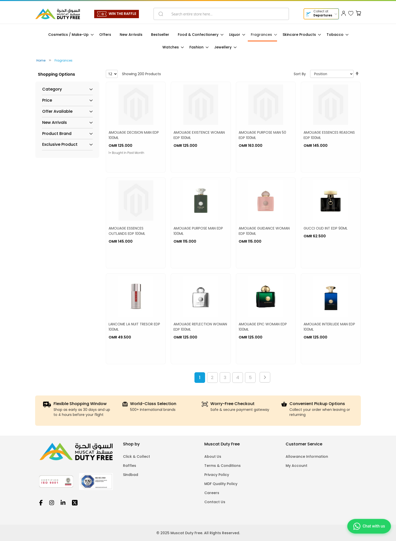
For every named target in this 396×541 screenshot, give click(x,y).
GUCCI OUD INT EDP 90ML (326, 228)
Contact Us (214, 501)
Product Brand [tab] (56, 133)
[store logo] (57, 14)
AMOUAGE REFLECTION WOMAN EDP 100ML (200, 327)
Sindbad (130, 474)
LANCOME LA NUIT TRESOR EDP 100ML (134, 327)
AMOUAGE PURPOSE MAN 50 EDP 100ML (262, 135)
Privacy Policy (216, 474)
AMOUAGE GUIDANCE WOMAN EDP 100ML (264, 231)
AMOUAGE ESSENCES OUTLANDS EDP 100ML (127, 231)
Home (41, 60)
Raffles (129, 465)
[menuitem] (69, 35)
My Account (296, 465)
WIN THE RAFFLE (122, 13)
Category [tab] (52, 89)
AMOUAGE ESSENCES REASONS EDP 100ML (329, 135)
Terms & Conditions (222, 465)
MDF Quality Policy (220, 483)
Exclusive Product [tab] (60, 144)
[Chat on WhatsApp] (368, 527)
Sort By (300, 73)
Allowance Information (307, 456)
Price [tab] (47, 100)
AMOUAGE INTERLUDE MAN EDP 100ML (329, 327)
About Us (212, 456)
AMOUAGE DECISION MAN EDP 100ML (134, 135)
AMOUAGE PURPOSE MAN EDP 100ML (198, 231)
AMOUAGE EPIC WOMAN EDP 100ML (263, 327)
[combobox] (221, 14)
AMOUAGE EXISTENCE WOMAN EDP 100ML (199, 135)
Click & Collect (136, 456)
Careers (211, 492)
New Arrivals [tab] (54, 122)
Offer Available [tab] (57, 111)
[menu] (198, 41)
